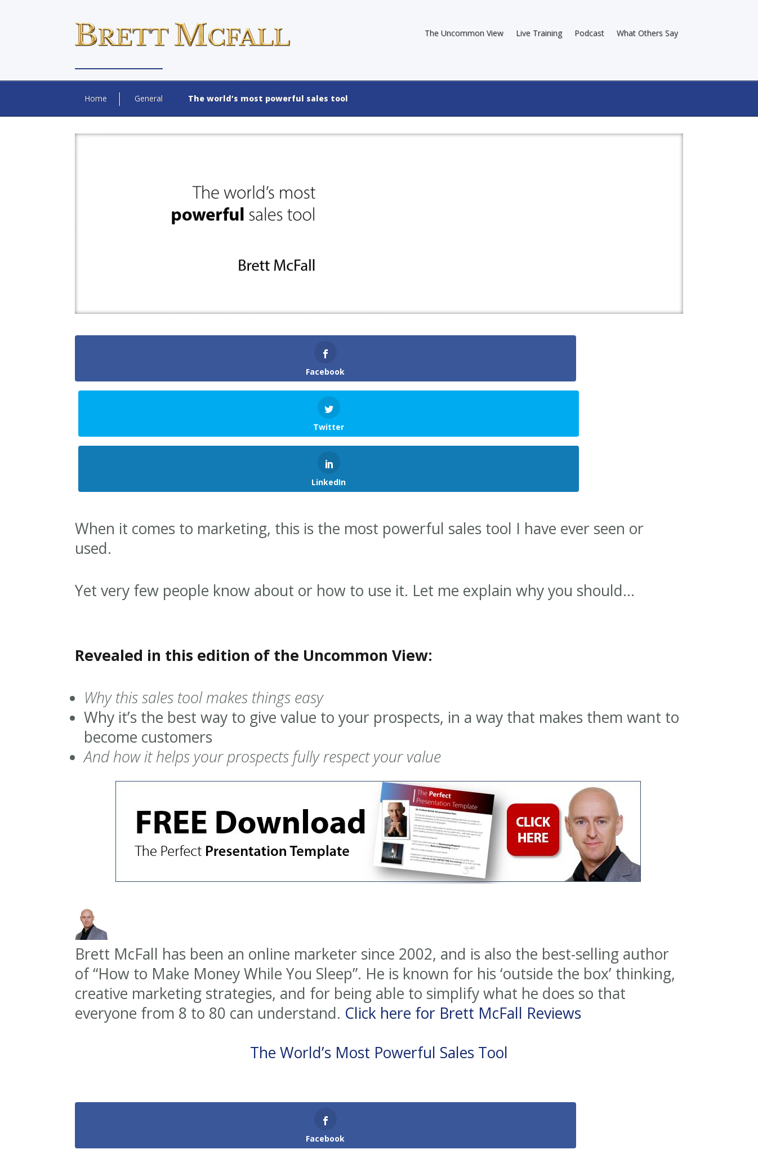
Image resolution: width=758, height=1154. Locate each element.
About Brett (453, 1134)
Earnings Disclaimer (517, 1134)
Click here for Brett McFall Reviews (463, 903)
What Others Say (647, 33)
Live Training (539, 33)
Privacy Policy (585, 1134)
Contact (665, 1134)
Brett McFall (315, 1109)
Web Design (217, 1120)
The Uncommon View (464, 33)
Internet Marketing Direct (357, 1120)
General (149, 98)
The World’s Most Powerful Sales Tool (379, 942)
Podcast (589, 33)
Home (95, 98)
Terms (630, 1134)
